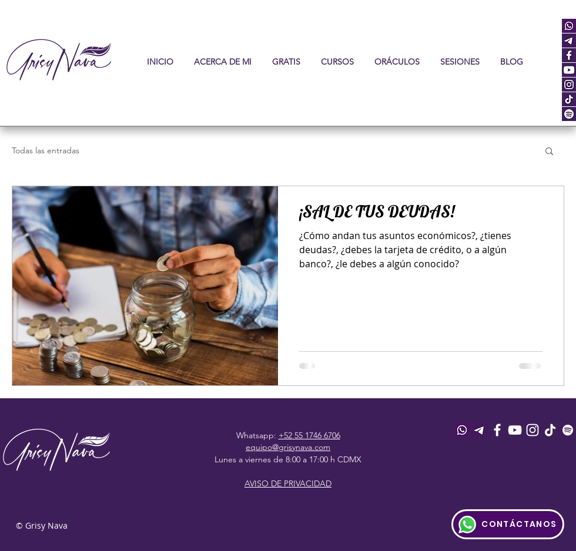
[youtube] (569, 70)
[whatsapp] (569, 26)
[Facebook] (497, 430)
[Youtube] (515, 430)
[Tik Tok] (550, 430)
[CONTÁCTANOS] (507, 524)
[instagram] (569, 85)
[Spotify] (568, 430)
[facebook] (569, 55)
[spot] (569, 114)
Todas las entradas (45, 151)
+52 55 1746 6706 (309, 435)
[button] (337, 61)
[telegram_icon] (569, 40)
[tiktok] (569, 99)
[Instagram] (532, 430)
